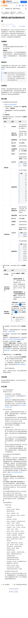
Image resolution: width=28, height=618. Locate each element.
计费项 (4, 57)
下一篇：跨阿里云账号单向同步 (19, 584)
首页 (2, 12)
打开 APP (24, 1)
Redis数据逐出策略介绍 (17, 472)
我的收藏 (23, 26)
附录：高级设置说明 (10, 331)
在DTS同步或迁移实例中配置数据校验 (14, 339)
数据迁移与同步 (6, 13)
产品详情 (13, 26)
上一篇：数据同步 (5, 584)
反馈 (15, 591)
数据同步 (12, 13)
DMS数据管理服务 (12, 104)
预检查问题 (6, 350)
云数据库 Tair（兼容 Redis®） (10, 12)
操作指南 (20, 12)
